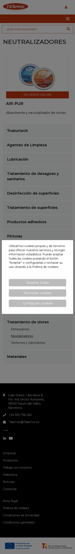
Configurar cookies (38, 303)
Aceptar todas (37, 283)
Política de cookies (45, 267)
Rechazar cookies (37, 293)
